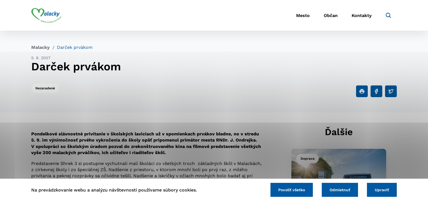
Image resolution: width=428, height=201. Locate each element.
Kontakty (362, 15)
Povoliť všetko (291, 190)
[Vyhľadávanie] (388, 15)
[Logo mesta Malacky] (46, 15)
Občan (331, 15)
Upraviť (382, 190)
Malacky (40, 47)
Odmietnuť (340, 190)
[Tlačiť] (362, 91)
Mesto (303, 15)
